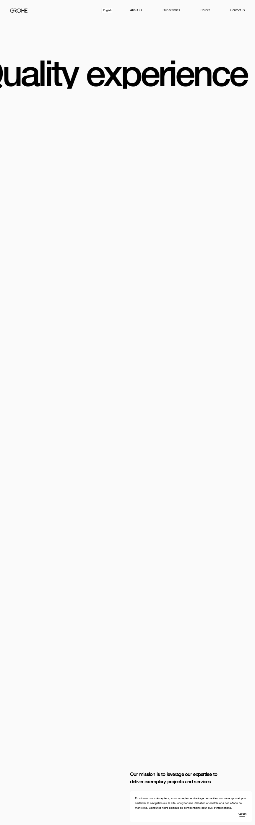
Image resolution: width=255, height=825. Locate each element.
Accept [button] (242, 813)
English (107, 10)
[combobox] (107, 10)
